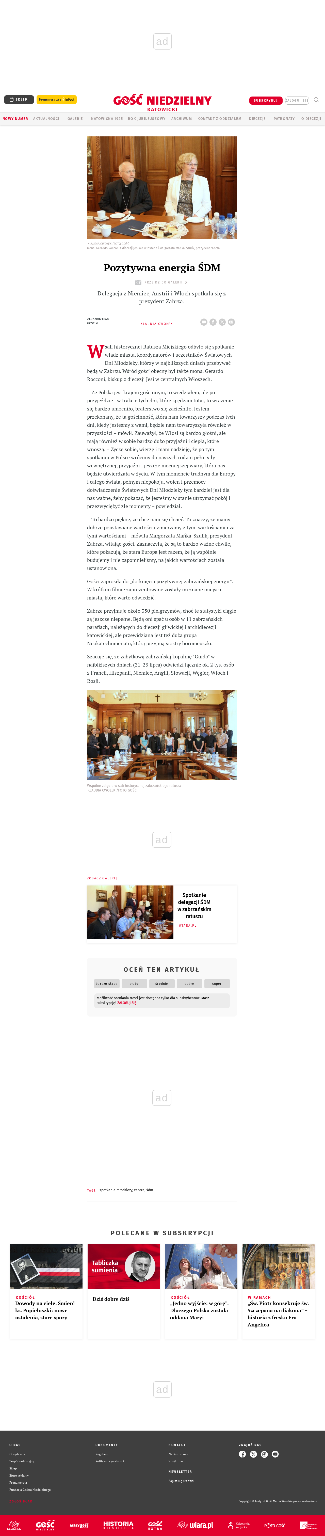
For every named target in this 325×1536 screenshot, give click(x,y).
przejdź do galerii (162, 282)
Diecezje (257, 119)
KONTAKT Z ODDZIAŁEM (219, 119)
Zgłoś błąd (21, 1501)
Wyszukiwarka (316, 100)
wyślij (232, 320)
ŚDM (149, 1190)
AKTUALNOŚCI (46, 119)
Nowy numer (15, 119)
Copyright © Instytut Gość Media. (260, 1501)
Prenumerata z (56, 100)
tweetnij (223, 320)
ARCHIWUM (181, 119)
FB (214, 320)
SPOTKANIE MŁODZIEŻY (116, 1190)
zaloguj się (297, 100)
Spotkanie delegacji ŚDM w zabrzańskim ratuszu (194, 906)
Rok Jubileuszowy (147, 119)
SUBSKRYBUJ (266, 100)
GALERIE (75, 119)
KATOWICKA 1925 (107, 119)
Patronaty (284, 119)
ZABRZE (139, 1190)
